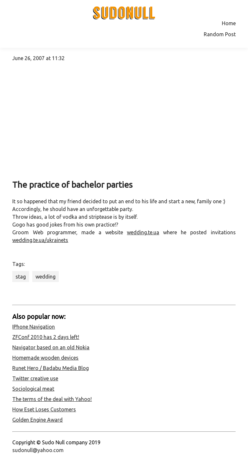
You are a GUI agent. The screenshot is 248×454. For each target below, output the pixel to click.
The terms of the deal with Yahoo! (52, 399)
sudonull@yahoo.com (38, 450)
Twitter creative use (35, 378)
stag (21, 277)
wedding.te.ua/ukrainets (40, 240)
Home (229, 23)
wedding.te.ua (143, 232)
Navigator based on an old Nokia (50, 347)
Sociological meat (33, 389)
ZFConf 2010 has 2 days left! (45, 337)
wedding (46, 277)
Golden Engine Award (37, 420)
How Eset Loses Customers (44, 409)
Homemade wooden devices (45, 358)
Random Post (220, 34)
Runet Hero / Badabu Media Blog (50, 368)
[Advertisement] (124, 123)
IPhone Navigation (33, 327)
